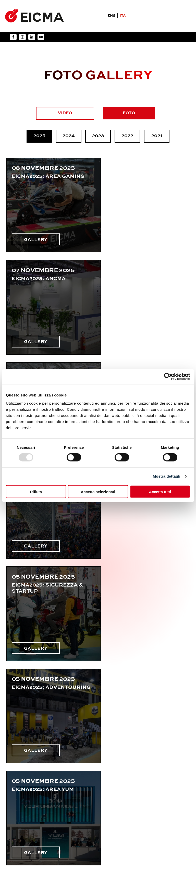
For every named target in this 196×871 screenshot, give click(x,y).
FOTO (129, 113)
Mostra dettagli (166, 476)
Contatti (21, 797)
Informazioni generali (38, 754)
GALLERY (36, 233)
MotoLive (22, 765)
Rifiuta (36, 491)
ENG (111, 16)
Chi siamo (22, 786)
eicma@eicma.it (131, 781)
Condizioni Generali (147, 828)
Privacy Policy (79, 828)
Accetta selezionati (98, 491)
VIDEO (65, 113)
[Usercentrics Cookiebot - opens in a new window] (167, 376)
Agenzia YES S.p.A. (107, 847)
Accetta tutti (160, 491)
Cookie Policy (111, 828)
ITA (123, 16)
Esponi (18, 776)
